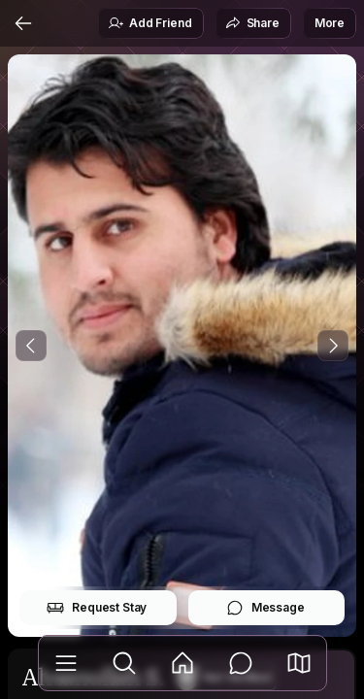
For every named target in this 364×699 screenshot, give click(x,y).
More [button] (329, 23)
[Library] (66, 663)
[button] (299, 663)
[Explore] (124, 663)
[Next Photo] (332, 345)
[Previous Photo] (31, 345)
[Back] (23, 23)
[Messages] (240, 663)
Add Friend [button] (149, 23)
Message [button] (265, 607)
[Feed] (182, 663)
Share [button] (252, 23)
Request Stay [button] (97, 607)
